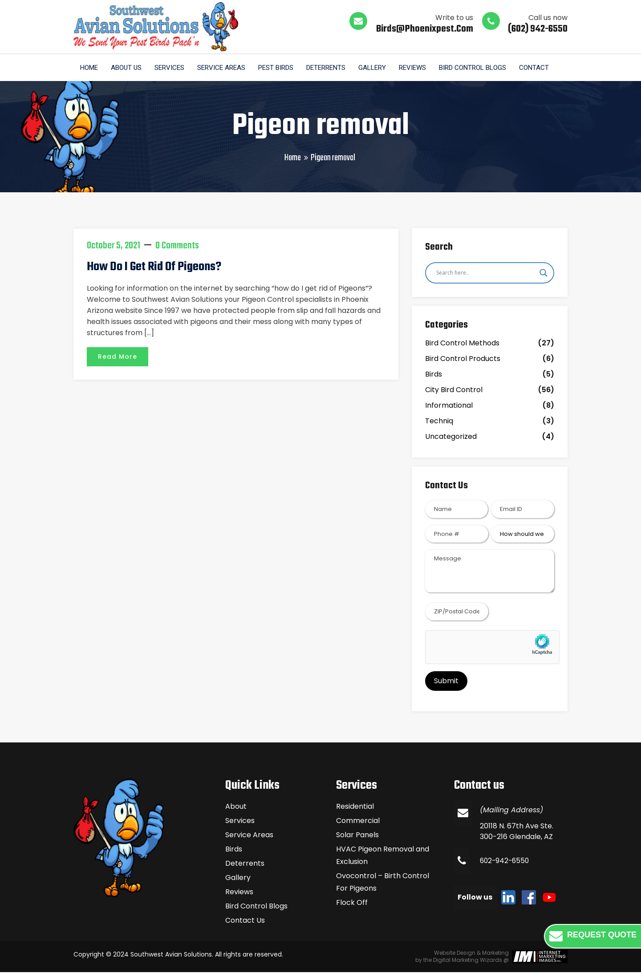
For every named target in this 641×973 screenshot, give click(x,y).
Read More (117, 357)
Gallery (375, 68)
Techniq (439, 422)
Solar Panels (357, 836)
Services (170, 68)
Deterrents (328, 68)
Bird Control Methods (462, 344)
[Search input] (485, 273)
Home (89, 68)
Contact (538, 68)
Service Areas (223, 68)
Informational (449, 406)
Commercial (358, 821)
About (236, 807)
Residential (355, 807)
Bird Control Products (462, 359)
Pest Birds (277, 68)
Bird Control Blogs (476, 68)
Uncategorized (451, 437)
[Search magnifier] (543, 273)
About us (126, 68)
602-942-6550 (505, 861)
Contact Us (245, 921)
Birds (433, 375)
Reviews (415, 68)
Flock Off (352, 903)
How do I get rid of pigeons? (154, 267)
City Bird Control (454, 390)
